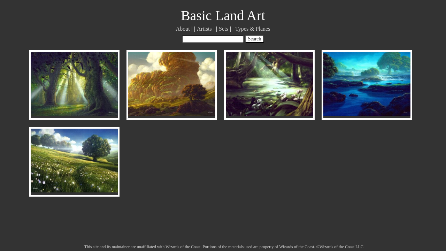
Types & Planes (252, 29)
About (183, 29)
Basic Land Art (223, 15)
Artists (204, 29)
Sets (223, 29)
